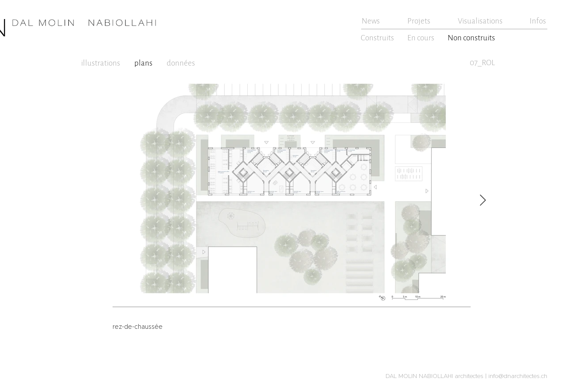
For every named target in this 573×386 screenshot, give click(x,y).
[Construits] (378, 38)
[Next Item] (483, 201)
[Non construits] (472, 38)
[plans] (144, 63)
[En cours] (421, 38)
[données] (181, 63)
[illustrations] (102, 63)
